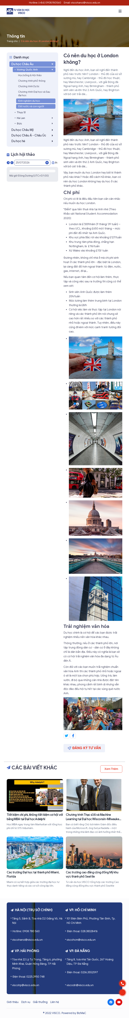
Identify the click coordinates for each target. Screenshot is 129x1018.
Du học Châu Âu (32, 64)
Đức (36, 123)
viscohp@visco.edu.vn (25, 985)
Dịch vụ (25, 1002)
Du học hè (33, 141)
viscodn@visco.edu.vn (80, 985)
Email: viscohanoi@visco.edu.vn (82, 2)
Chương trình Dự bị (28, 86)
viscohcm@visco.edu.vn (81, 940)
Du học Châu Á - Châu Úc (33, 135)
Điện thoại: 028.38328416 (82, 931)
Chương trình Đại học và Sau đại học (34, 93)
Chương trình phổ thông (31, 80)
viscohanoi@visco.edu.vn (27, 940)
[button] (120, 11)
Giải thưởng (40, 1002)
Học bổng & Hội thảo (30, 75)
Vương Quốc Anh (35, 69)
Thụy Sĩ (21, 112)
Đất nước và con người (31, 106)
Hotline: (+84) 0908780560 (45, 2)
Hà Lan (36, 118)
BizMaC (81, 1013)
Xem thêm (111, 769)
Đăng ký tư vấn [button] (84, 748)
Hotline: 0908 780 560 (26, 931)
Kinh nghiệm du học (29, 100)
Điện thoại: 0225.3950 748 (28, 976)
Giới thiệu (12, 1002)
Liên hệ (54, 1002)
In (54, 162)
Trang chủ (12, 41)
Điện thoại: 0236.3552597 (82, 972)
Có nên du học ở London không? (40, 41)
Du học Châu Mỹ (33, 130)
